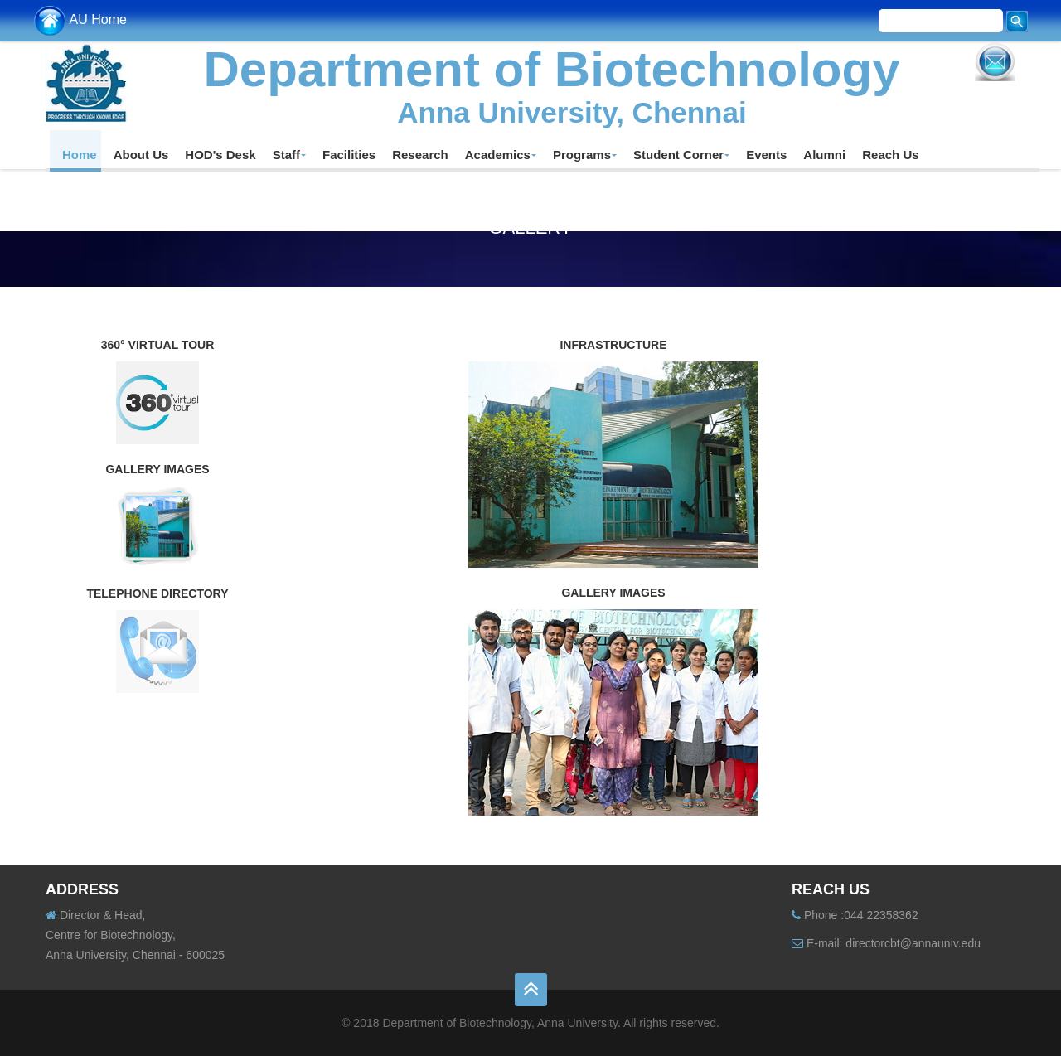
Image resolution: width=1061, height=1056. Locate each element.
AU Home (80, 19)
